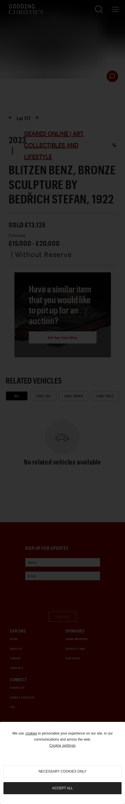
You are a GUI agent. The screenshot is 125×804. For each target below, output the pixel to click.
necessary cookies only (63, 771)
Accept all (62, 788)
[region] (62, 763)
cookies (31, 733)
